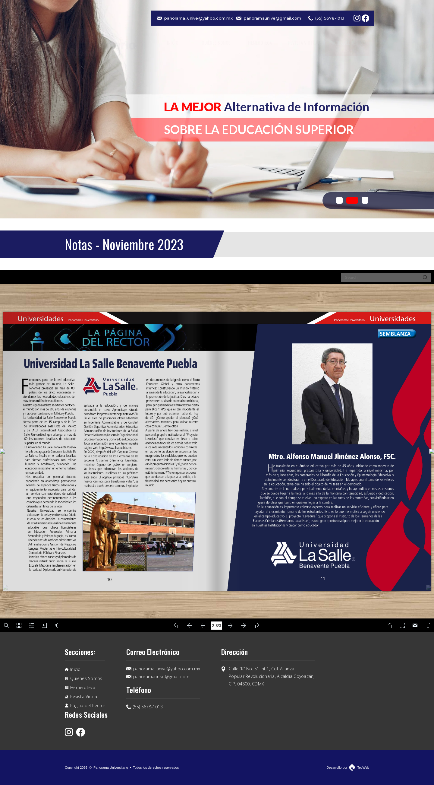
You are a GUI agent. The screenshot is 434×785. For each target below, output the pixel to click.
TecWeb (363, 767)
